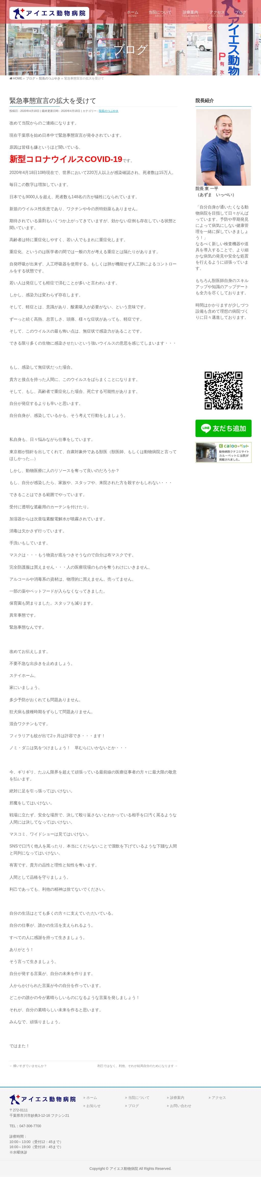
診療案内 (177, 1098)
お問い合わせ (180, 1106)
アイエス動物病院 (124, 1169)
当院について (139, 1098)
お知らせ (93, 1106)
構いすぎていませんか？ (28, 1066)
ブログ (133, 1106)
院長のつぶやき (109, 110)
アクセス (219, 1098)
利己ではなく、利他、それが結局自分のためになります (137, 1066)
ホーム (91, 1098)
